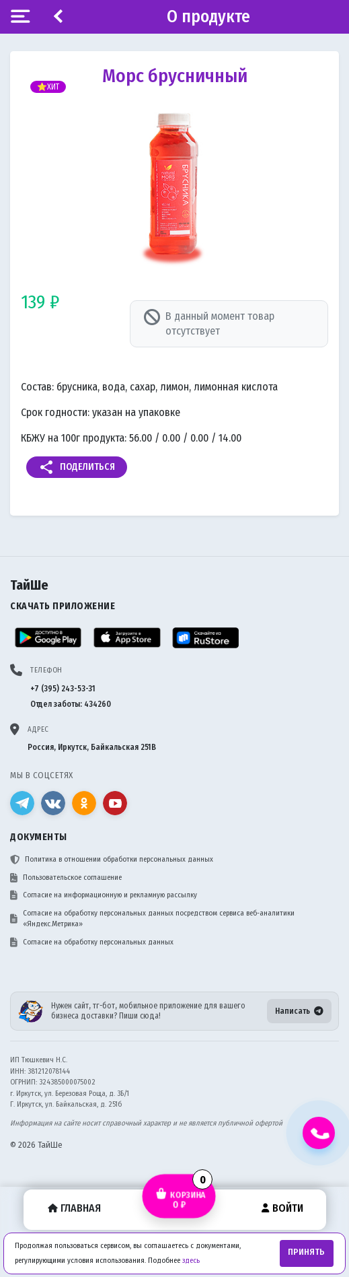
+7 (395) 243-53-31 (62, 688)
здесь (191, 1260)
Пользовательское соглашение (66, 878)
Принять (306, 1252)
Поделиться (76, 467)
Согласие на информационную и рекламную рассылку (103, 895)
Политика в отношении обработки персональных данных (111, 859)
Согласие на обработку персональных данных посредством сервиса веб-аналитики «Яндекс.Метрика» (152, 919)
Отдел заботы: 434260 (70, 704)
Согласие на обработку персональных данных (91, 942)
